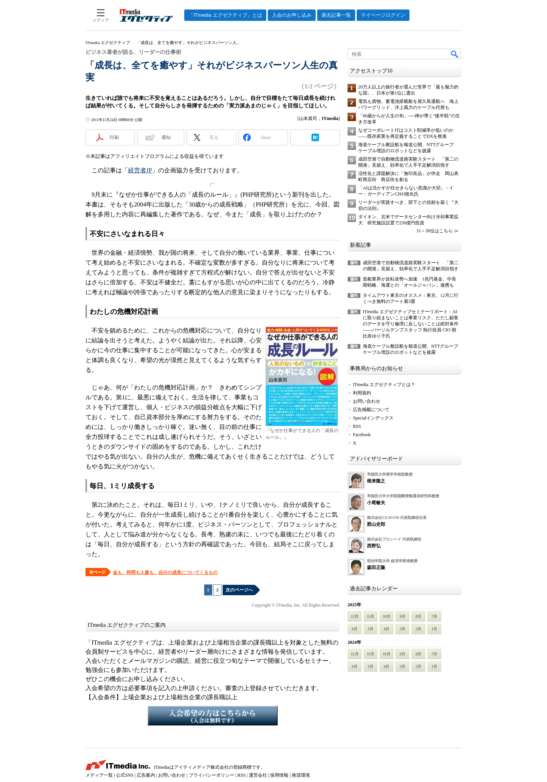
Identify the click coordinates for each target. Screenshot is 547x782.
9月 (402, 616)
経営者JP (140, 170)
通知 (166, 137)
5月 (370, 629)
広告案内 (146, 775)
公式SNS (124, 775)
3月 (402, 629)
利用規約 (362, 393)
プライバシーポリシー (211, 775)
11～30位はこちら (434, 230)
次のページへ (239, 590)
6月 (354, 629)
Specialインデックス (373, 418)
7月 (434, 616)
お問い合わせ (366, 401)
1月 (434, 629)
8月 (418, 616)
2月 (418, 629)
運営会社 (258, 775)
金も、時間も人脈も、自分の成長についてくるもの (165, 572)
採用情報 (279, 775)
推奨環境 (301, 775)
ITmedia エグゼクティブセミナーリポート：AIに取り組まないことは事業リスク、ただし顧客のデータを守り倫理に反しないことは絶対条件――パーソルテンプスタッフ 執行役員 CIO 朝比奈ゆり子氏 (410, 324)
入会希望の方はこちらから (213, 715)
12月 (355, 616)
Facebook (362, 434)
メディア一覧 (99, 775)
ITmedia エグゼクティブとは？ (384, 384)
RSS (357, 426)
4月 (386, 629)
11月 (371, 616)
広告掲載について (371, 409)
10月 (386, 616)
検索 (455, 54)
